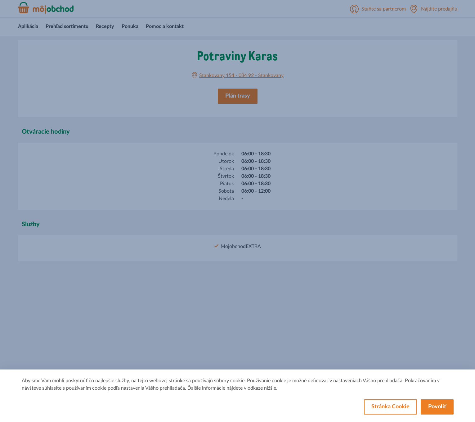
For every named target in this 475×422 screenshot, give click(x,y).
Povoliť (437, 407)
